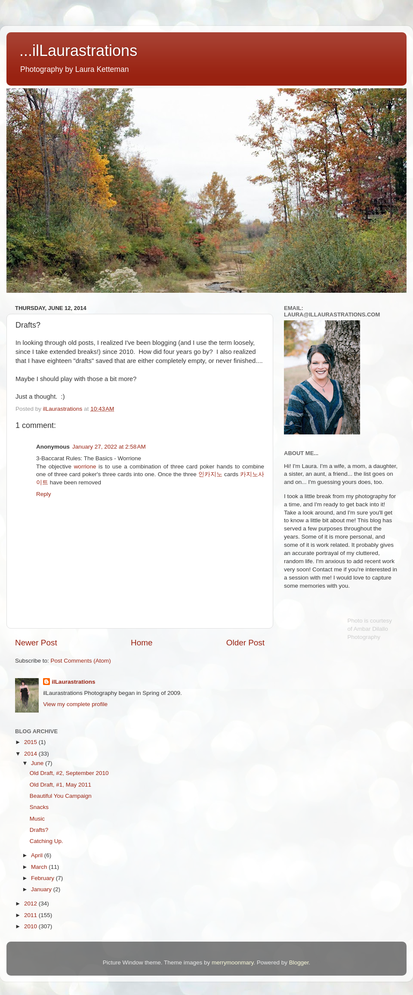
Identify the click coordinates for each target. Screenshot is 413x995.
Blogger (299, 962)
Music (37, 818)
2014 (31, 753)
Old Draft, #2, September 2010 (69, 773)
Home (141, 642)
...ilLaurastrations (78, 50)
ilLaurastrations (73, 682)
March (40, 867)
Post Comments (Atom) (81, 660)
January (42, 889)
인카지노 (210, 474)
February (43, 878)
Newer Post (36, 642)
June (38, 763)
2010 (31, 926)
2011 (31, 915)
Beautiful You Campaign (61, 796)
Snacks (39, 807)
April (37, 855)
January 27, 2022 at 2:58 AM (109, 446)
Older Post (245, 642)
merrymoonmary (232, 962)
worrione (85, 466)
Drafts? (39, 830)
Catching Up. (46, 841)
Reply (43, 494)
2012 (31, 903)
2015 (31, 742)
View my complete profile (75, 704)
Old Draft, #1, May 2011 (60, 784)
